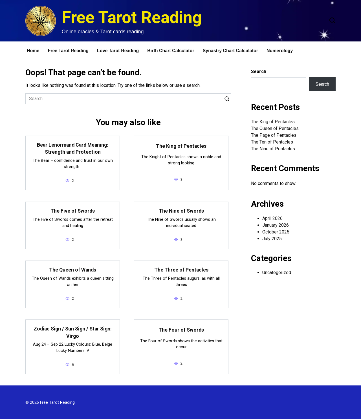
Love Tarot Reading (118, 50)
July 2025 (272, 238)
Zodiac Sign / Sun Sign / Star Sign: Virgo (73, 331)
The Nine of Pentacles (273, 148)
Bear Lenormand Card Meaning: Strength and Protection (72, 148)
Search (258, 71)
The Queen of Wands (72, 269)
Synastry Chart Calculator (230, 50)
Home (33, 50)
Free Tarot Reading (132, 17)
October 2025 (275, 232)
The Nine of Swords (181, 210)
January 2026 (275, 225)
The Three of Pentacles (181, 269)
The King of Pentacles (181, 146)
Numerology (280, 50)
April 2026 (272, 218)
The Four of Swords (181, 329)
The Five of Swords (72, 210)
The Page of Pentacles (273, 135)
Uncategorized (276, 272)
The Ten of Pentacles (272, 142)
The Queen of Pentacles (275, 128)
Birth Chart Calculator (170, 50)
